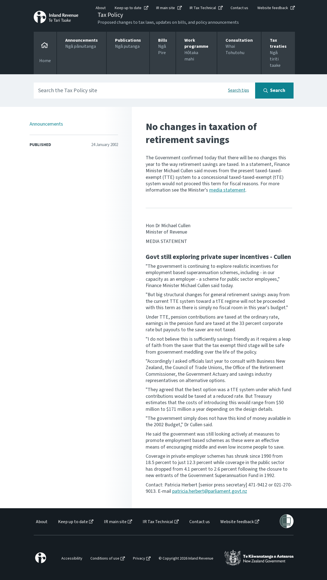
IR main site (165, 8)
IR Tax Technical (203, 8)
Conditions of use (104, 558)
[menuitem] (41, 522)
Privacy (139, 558)
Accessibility (71, 558)
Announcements (46, 124)
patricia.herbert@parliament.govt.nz (209, 491)
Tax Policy (110, 14)
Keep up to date (128, 8)
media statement (227, 190)
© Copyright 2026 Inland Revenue (186, 558)
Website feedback (272, 8)
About (101, 8)
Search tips (238, 90)
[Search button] (274, 91)
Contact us (239, 8)
